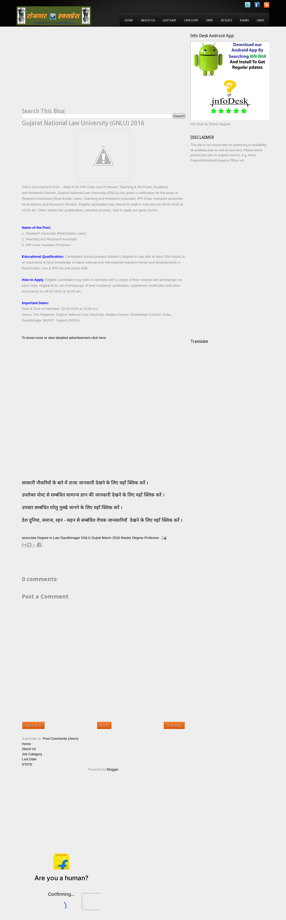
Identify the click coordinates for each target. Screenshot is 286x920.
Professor (151, 538)
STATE (27, 764)
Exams (244, 20)
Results (226, 20)
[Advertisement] (66, 70)
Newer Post (33, 725)
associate (29, 538)
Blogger (112, 769)
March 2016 (111, 538)
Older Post (174, 725)
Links (260, 20)
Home (129, 20)
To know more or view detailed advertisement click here (64, 338)
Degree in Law (48, 538)
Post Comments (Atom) (60, 739)
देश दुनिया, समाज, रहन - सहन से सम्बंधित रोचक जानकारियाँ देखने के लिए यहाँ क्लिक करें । (103, 520)
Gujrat (96, 538)
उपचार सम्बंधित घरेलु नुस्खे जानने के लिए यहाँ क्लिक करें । (72, 507)
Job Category (32, 754)
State (209, 20)
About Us (148, 20)
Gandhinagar (70, 538)
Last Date (169, 20)
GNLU (86, 538)
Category (191, 20)
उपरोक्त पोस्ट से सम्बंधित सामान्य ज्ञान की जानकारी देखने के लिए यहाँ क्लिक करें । (94, 495)
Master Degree (132, 538)
